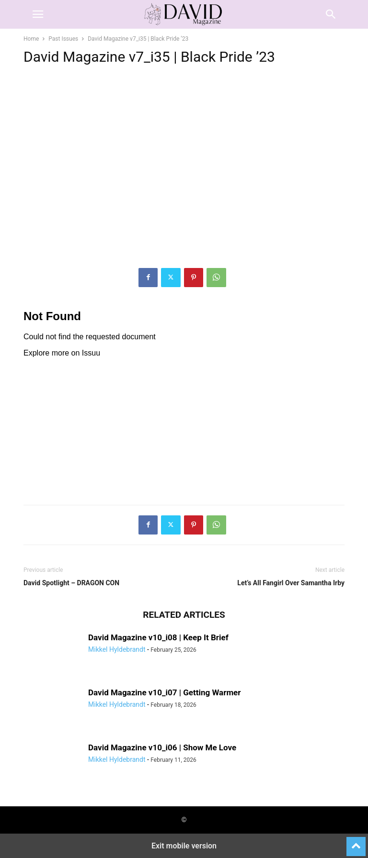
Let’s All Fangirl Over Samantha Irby (291, 583)
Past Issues (63, 38)
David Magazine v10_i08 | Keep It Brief (158, 637)
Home (31, 38)
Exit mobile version (184, 845)
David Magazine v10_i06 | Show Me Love (162, 747)
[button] (37, 14)
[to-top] (356, 842)
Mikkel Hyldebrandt (116, 649)
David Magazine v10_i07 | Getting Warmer (164, 692)
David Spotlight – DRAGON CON (71, 583)
